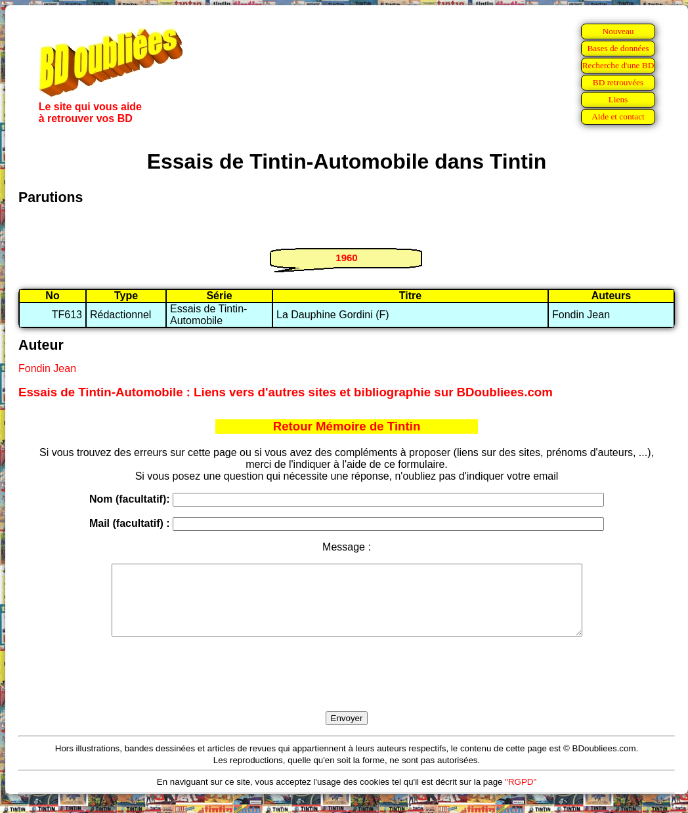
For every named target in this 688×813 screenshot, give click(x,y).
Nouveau (618, 31)
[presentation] (346, 689)
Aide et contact (618, 116)
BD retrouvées (618, 82)
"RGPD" (520, 796)
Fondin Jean (47, 368)
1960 (346, 257)
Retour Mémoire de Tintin (347, 426)
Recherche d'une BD (618, 65)
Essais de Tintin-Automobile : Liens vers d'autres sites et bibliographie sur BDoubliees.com (285, 392)
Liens (618, 99)
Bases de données (618, 48)
